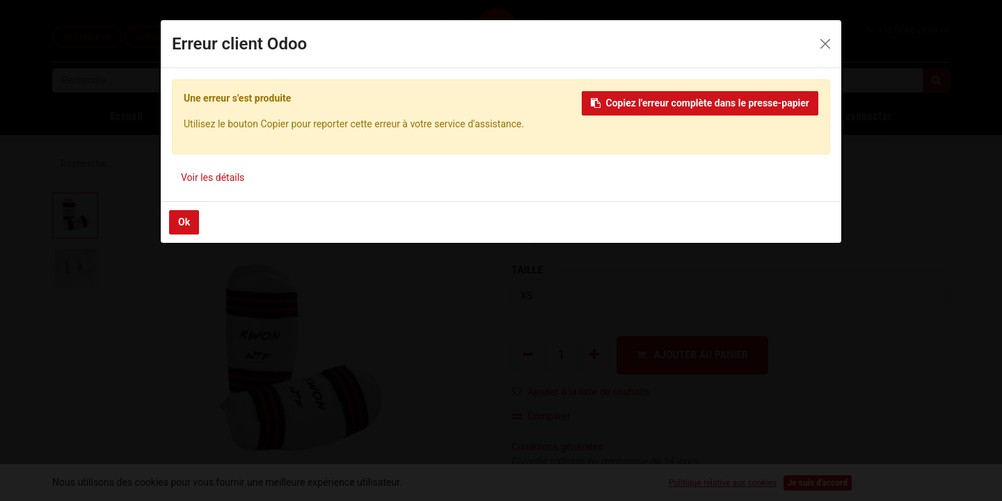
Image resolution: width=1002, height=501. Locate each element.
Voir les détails (212, 177)
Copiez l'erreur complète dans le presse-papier (700, 103)
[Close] (825, 43)
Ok (184, 222)
